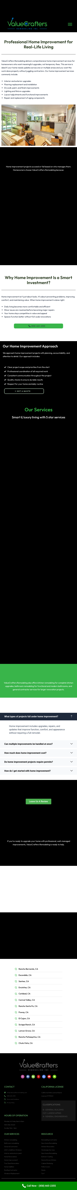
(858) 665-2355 (37, 326)
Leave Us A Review (38, 801)
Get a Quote (22, 391)
